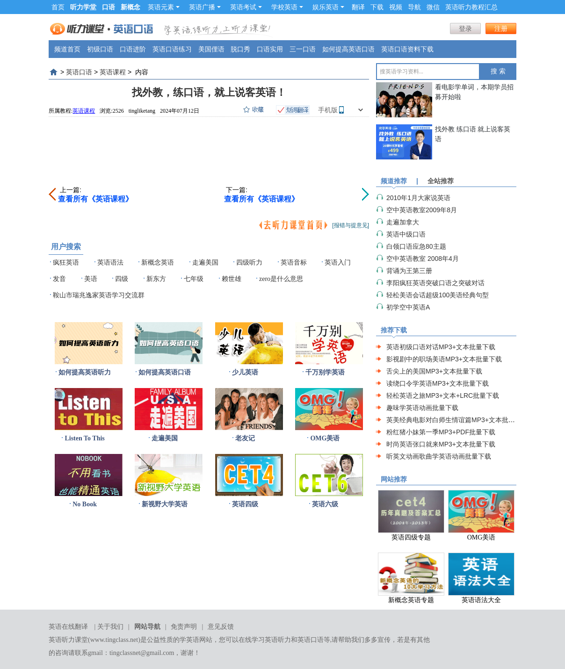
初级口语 (100, 49)
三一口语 (303, 49)
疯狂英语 (66, 262)
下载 (377, 7)
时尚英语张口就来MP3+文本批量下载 (440, 444)
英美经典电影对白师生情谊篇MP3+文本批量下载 (457, 420)
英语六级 (325, 504)
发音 (59, 278)
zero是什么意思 (281, 278)
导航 (414, 7)
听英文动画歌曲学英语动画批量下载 (438, 456)
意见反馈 (221, 626)
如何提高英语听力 (84, 372)
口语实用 (270, 49)
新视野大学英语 (165, 504)
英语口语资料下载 (407, 49)
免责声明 (184, 626)
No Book (84, 504)
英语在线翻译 (68, 626)
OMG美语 (325, 438)
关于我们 (110, 626)
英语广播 (205, 7)
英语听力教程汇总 (471, 7)
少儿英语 (245, 372)
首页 (58, 7)
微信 (433, 7)
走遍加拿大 (402, 222)
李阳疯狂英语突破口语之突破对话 (435, 283)
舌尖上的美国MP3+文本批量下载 (434, 371)
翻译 (358, 7)
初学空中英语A (408, 307)
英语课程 (113, 72)
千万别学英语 (325, 372)
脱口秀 (240, 49)
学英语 (189, 639)
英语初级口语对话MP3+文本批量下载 (440, 347)
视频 (395, 7)
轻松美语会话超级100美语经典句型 (437, 295)
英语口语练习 (172, 49)
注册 (500, 28)
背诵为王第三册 (409, 270)
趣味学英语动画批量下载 (422, 407)
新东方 (156, 278)
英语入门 (338, 262)
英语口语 (79, 72)
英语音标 (294, 262)
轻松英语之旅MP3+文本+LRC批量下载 (442, 395)
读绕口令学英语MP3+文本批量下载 (437, 383)
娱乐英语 (328, 7)
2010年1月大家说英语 (418, 197)
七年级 (193, 278)
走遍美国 (205, 262)
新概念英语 (157, 262)
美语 (90, 278)
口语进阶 (133, 49)
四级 (121, 278)
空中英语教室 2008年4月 (422, 258)
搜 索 (498, 71)
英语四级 (245, 504)
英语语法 (110, 262)
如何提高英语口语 (348, 49)
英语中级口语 (406, 234)
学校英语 (287, 7)
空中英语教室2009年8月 (421, 210)
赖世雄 (231, 278)
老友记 (245, 438)
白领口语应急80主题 (416, 246)
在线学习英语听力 (265, 639)
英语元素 (164, 7)
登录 (465, 28)
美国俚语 (211, 49)
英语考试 (246, 7)
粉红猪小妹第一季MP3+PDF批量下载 (440, 432)
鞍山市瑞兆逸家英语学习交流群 (99, 295)
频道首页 (67, 49)
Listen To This (84, 438)
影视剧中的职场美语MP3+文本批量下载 (444, 359)
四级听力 (249, 262)
